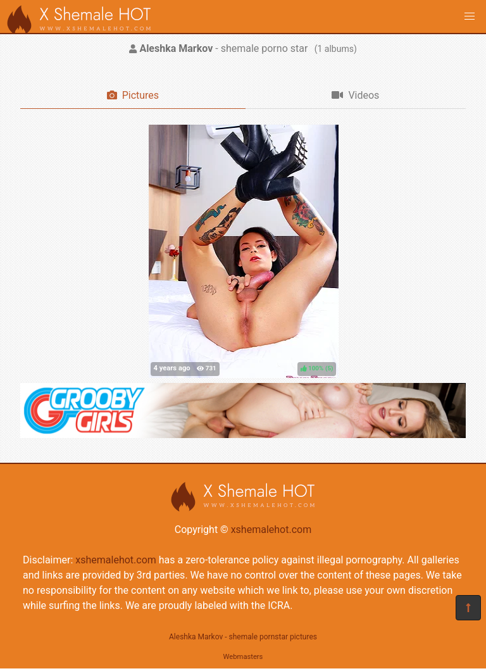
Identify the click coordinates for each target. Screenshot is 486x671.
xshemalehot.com (271, 530)
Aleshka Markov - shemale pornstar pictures (243, 636)
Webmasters (243, 657)
